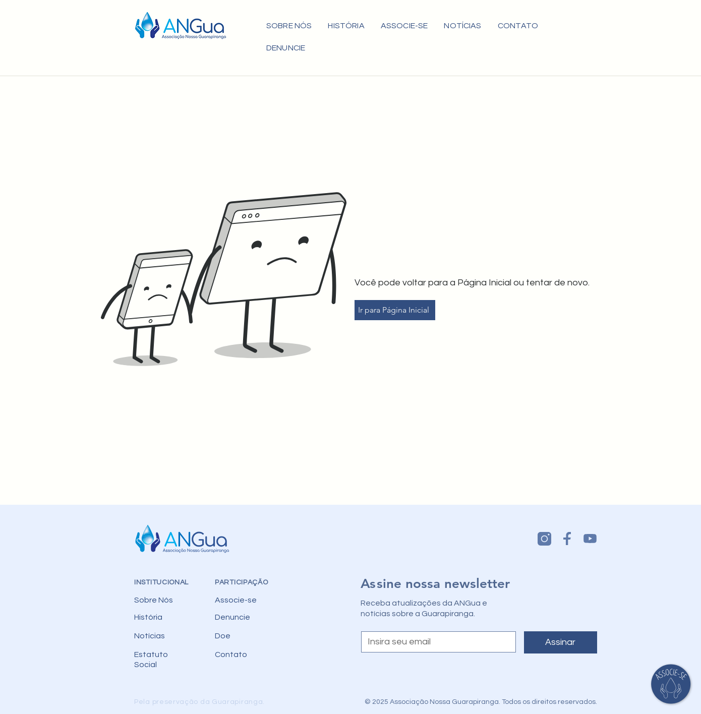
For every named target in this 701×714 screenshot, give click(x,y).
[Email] (435, 642)
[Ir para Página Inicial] (395, 310)
